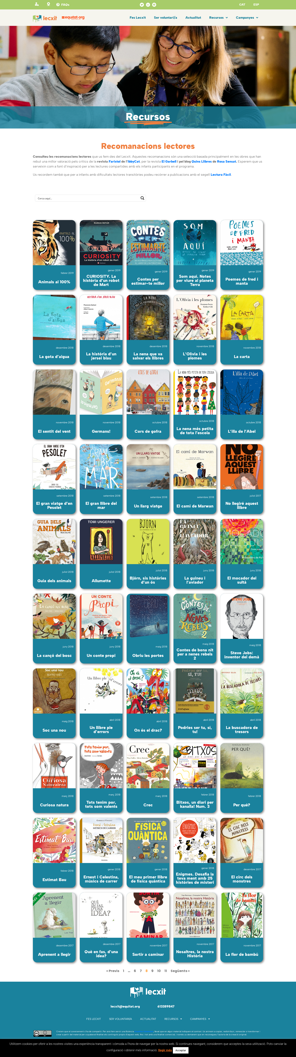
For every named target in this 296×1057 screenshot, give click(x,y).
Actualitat (193, 18)
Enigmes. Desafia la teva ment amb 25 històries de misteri (195, 878)
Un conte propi (101, 655)
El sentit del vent (54, 431)
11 (165, 971)
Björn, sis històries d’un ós (148, 580)
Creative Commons (143, 1031)
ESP (256, 4)
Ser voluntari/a (165, 18)
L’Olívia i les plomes (195, 355)
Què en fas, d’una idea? (101, 953)
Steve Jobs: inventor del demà (241, 654)
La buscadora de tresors (242, 729)
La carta (242, 356)
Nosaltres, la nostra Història (195, 953)
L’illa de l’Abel (242, 431)
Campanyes (247, 17)
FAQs (65, 5)
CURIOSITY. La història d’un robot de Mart (101, 280)
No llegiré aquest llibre (241, 505)
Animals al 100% (54, 281)
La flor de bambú (241, 954)
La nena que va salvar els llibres (148, 355)
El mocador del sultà (241, 580)
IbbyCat (134, 161)
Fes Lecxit (138, 18)
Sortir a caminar (148, 954)
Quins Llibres (202, 161)
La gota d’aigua (54, 356)
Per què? (241, 804)
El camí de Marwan (195, 506)
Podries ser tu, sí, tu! (195, 729)
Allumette (101, 580)
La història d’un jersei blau (101, 355)
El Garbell (169, 161)
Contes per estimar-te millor (148, 281)
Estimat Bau (54, 879)
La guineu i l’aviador (194, 580)
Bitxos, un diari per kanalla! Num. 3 (195, 804)
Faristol (114, 161)
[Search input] (88, 198)
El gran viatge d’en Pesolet (54, 505)
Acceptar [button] (180, 1050)
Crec (148, 804)
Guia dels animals (54, 580)
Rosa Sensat (226, 161)
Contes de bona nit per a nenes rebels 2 (195, 654)
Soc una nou (54, 730)
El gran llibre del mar (101, 505)
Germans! (101, 431)
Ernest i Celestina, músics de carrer (101, 879)
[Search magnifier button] (142, 198)
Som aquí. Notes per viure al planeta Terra (195, 280)
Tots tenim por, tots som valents (101, 804)
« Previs (112, 971)
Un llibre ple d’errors (101, 729)
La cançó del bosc (54, 655)
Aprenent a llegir (54, 954)
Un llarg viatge (148, 506)
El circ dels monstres (241, 879)
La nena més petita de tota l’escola (195, 430)
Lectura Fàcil (221, 175)
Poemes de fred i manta (241, 281)
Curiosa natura (54, 804)
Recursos (218, 17)
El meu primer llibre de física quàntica (148, 879)
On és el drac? (148, 730)
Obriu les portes (148, 655)
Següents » (180, 971)
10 (159, 971)
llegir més (165, 1050)
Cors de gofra (148, 431)
